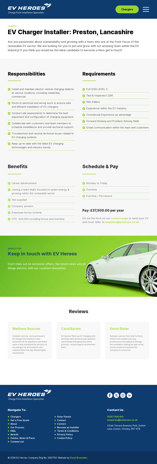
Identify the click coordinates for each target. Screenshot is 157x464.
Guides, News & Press (22, 438)
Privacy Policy (65, 434)
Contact (61, 420)
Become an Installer (68, 427)
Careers (61, 423)
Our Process (17, 427)
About (13, 423)
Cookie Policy (64, 438)
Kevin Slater (119, 331)
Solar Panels (64, 416)
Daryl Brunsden (78, 457)
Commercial (17, 441)
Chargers (127, 9)
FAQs (13, 431)
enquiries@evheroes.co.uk (122, 224)
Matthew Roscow (26, 331)
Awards (14, 434)
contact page (119, 220)
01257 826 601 (115, 416)
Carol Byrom (71, 331)
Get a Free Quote (19, 420)
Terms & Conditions (68, 431)
